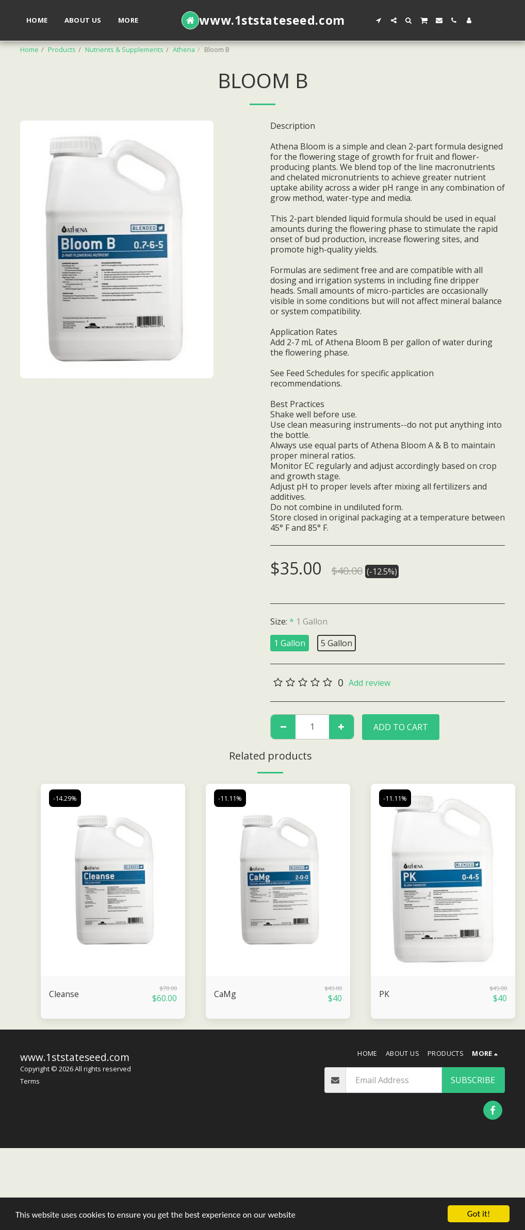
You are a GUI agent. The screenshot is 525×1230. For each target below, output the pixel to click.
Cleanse (64, 994)
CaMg (225, 994)
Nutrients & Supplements (124, 49)
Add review (369, 682)
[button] (379, 20)
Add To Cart (400, 727)
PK (384, 994)
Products (62, 49)
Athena (184, 49)
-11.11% (230, 798)
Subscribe (473, 1080)
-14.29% (65, 798)
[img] (113, 880)
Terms (30, 1081)
